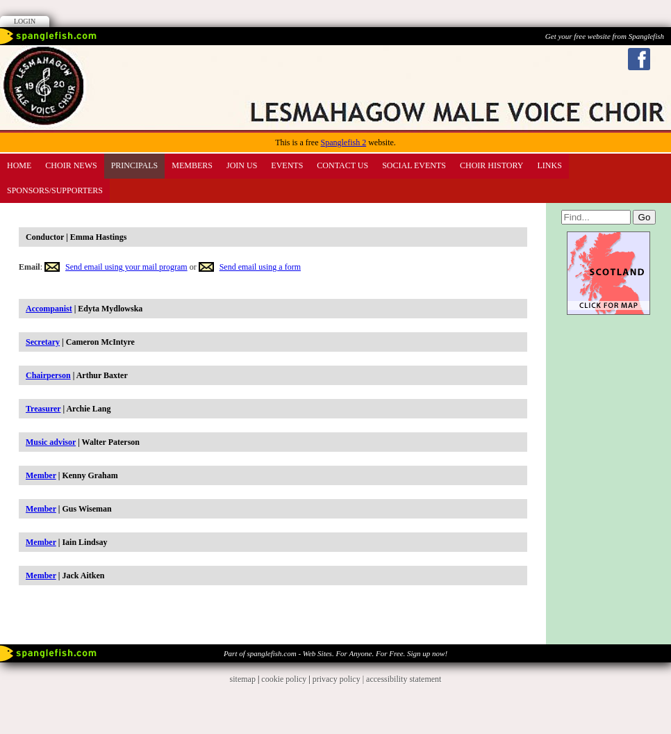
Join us (241, 165)
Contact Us (342, 165)
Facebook (639, 59)
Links (550, 165)
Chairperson (48, 375)
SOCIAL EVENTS (414, 165)
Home (19, 165)
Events (287, 165)
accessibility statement (403, 679)
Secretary (43, 342)
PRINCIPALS (134, 165)
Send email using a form (260, 267)
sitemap (243, 679)
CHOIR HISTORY (491, 165)
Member (41, 475)
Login (24, 21)
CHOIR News (71, 165)
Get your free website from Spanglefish (604, 36)
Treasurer (43, 409)
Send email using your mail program (126, 267)
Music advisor (51, 442)
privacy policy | (339, 679)
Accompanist (49, 308)
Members (192, 165)
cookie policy (283, 679)
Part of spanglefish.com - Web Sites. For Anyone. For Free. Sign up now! (335, 653)
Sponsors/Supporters (55, 190)
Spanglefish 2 (343, 142)
